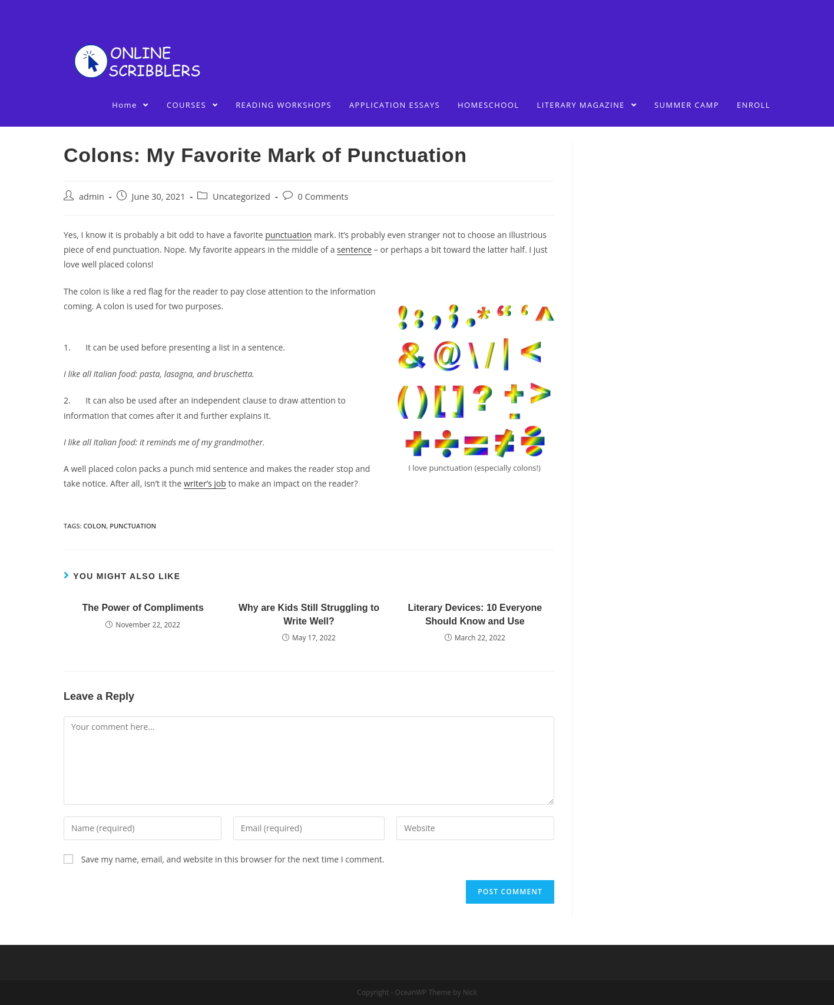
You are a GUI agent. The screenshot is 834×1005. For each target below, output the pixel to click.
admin (91, 196)
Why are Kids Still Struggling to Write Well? (309, 614)
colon (94, 525)
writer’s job (205, 483)
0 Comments (323, 196)
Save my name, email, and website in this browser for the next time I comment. (233, 859)
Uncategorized (241, 196)
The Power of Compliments (143, 608)
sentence (354, 249)
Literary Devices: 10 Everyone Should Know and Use (475, 614)
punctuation (288, 234)
